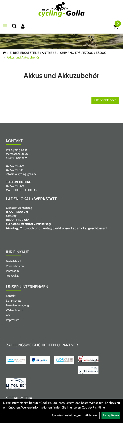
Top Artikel (12, 275)
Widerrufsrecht (15, 310)
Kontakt (10, 296)
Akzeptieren (111, 415)
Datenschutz (13, 300)
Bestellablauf (13, 261)
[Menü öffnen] (5, 26)
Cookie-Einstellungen (66, 415)
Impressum (12, 320)
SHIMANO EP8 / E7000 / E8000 (83, 53)
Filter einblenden (105, 100)
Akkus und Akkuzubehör (23, 57)
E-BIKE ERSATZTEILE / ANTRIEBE (33, 53)
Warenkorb (12, 271)
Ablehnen (91, 415)
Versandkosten (15, 266)
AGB (8, 315)
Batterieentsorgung (17, 305)
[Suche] (14, 26)
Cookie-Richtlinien (94, 407)
